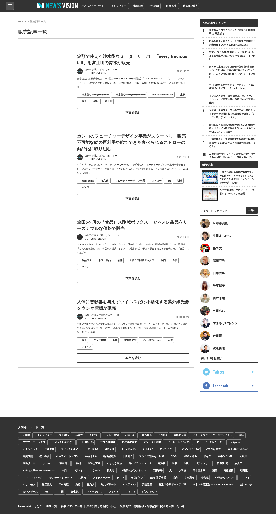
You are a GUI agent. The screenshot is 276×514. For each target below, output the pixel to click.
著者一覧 (51, 506)
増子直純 (64, 435)
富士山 (109, 101)
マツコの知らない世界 (151, 456)
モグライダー (166, 449)
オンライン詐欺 (152, 442)
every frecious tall (163, 94)
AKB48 (163, 435)
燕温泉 (161, 463)
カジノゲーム (30, 491)
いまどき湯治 (114, 463)
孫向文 (90, 484)
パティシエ (79, 470)
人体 (170, 344)
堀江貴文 (47, 484)
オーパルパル (128, 449)
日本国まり (199, 470)
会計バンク (246, 484)
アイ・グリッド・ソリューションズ (213, 435)
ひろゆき (114, 491)
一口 (64, 470)
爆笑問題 (28, 456)
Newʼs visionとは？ (30, 506)
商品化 (104, 185)
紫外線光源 (130, 344)
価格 (119, 265)
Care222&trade (152, 344)
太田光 (82, 477)
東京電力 (64, 463)
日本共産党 (112, 435)
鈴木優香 (147, 435)
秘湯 (78, 463)
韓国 (241, 435)
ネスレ (85, 271)
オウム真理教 (107, 442)
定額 (182, 94)
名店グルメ (137, 477)
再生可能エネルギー (239, 449)
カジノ (48, 491)
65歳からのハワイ (225, 477)
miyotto (235, 442)
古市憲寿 (189, 477)
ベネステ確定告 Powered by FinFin (213, 484)
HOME (22, 21)
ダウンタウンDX (190, 449)
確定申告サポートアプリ (172, 484)
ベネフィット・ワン (67, 456)
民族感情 (228, 470)
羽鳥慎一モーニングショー (38, 463)
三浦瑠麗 (49, 449)
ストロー (157, 185)
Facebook (220, 386)
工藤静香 (158, 470)
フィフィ (130, 491)
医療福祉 (171, 5)
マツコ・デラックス (34, 442)
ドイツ (207, 456)
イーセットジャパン (179, 442)
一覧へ (252, 210)
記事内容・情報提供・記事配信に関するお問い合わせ (152, 506)
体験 (186, 463)
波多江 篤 (222, 463)
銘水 (95, 101)
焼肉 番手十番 (158, 477)
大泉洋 (243, 456)
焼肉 (175, 477)
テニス (120, 477)
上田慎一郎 (87, 442)
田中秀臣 (64, 484)
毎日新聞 (93, 449)
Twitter (218, 372)
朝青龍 (244, 470)
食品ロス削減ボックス (141, 265)
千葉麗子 (127, 456)
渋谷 (77, 484)
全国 (174, 265)
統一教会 (44, 456)
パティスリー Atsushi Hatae (39, 470)
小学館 (182, 470)
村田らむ (130, 435)
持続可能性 (190, 456)
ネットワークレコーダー (210, 442)
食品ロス (87, 265)
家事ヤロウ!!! (225, 456)
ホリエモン (29, 484)
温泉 (174, 463)
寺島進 (205, 477)
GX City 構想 (213, 449)
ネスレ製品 (104, 265)
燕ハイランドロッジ (140, 463)
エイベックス (94, 491)
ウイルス (87, 351)
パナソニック (30, 449)
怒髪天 (79, 435)
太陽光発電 (180, 435)
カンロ (85, 192)
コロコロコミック (33, 477)
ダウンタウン (149, 491)
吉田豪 (26, 435)
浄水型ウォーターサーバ (95, 94)
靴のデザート (108, 484)
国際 (214, 470)
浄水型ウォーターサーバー (131, 94)
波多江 (238, 463)
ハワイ (246, 477)
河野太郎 (109, 449)
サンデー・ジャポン (60, 477)
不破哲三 (94, 435)
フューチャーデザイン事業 (130, 185)
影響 (115, 344)
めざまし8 (91, 456)
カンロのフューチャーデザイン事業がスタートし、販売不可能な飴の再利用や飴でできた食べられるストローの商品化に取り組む (131, 147)
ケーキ (96, 470)
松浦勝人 (75, 491)
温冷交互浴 (94, 463)
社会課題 (154, 5)
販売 (84, 101)
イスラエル (129, 484)
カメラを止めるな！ (63, 442)
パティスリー (202, 463)
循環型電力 (109, 456)
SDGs (174, 456)
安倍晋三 (147, 484)
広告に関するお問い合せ (101, 506)
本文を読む (133, 112)
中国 (61, 491)
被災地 (110, 470)
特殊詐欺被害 (190, 5)
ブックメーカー (101, 477)
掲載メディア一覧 (71, 506)
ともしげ (148, 449)
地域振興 (138, 5)
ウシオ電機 (99, 344)
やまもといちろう (71, 449)
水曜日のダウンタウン (133, 470)
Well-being (88, 185)
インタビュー (118, 5)
